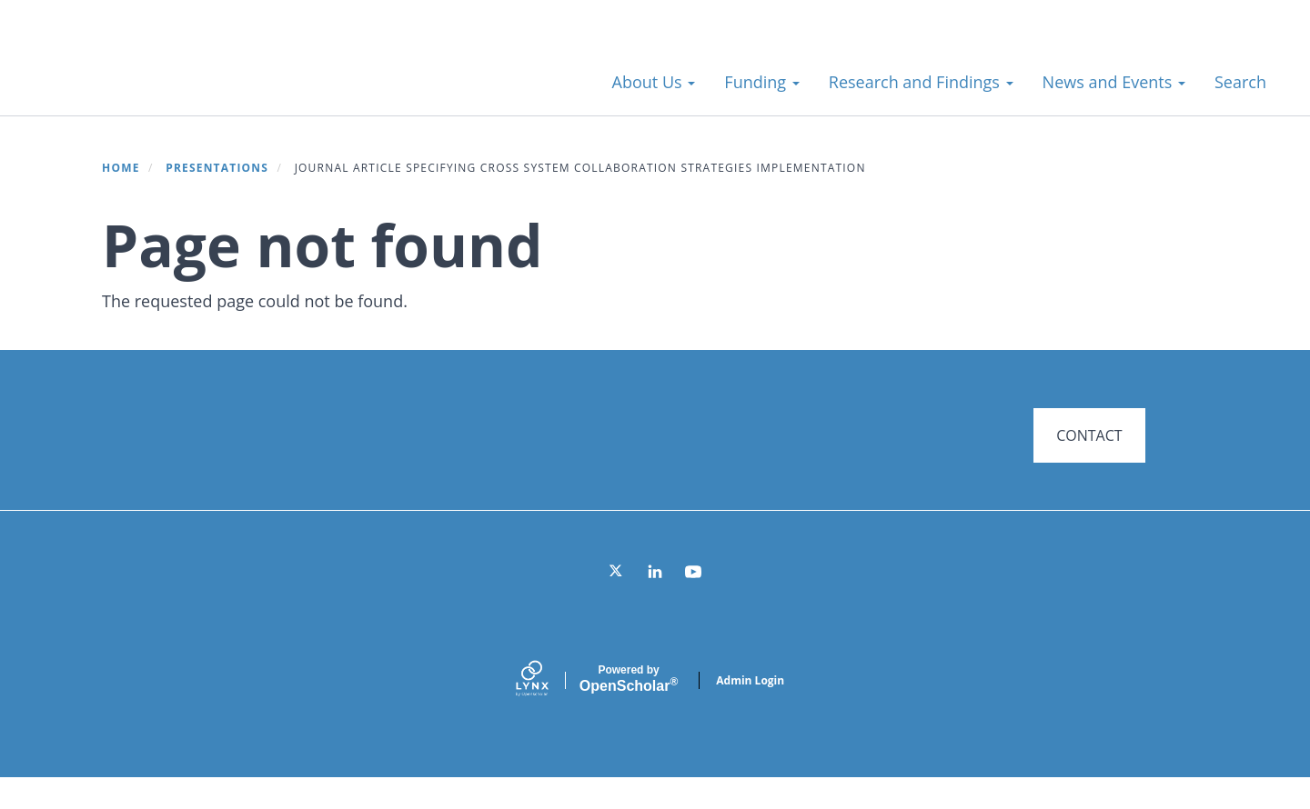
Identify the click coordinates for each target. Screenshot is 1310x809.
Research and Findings (921, 82)
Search (1240, 82)
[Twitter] (617, 602)
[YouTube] (693, 602)
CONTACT (1089, 435)
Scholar (628, 709)
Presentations (217, 167)
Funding (761, 82)
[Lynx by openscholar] (547, 711)
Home (121, 167)
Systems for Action (177, 72)
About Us (654, 82)
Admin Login (750, 711)
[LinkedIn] (655, 602)
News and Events (1114, 82)
